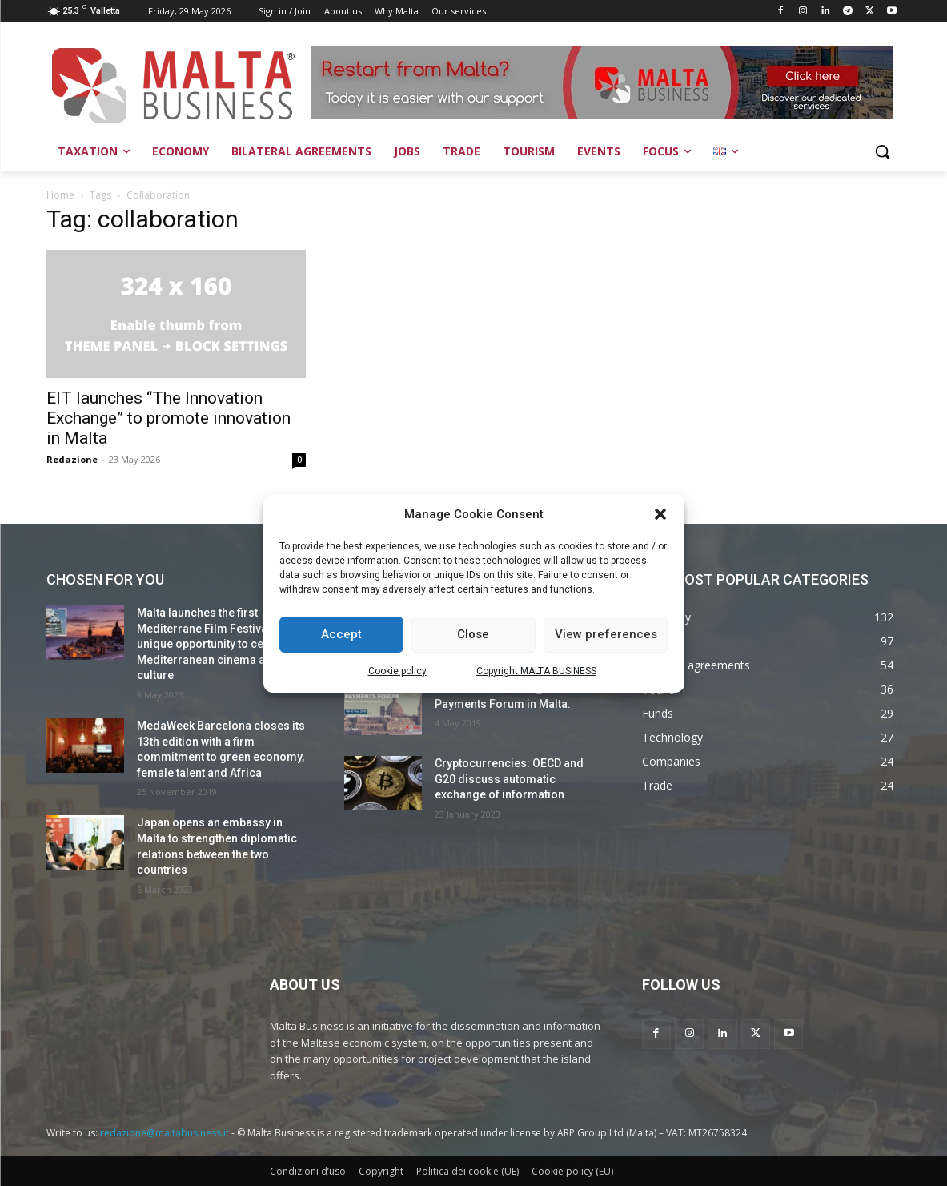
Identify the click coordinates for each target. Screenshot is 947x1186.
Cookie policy (397, 671)
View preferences (606, 634)
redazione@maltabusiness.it (164, 1133)
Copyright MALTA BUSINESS (536, 671)
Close (473, 634)
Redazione (72, 459)
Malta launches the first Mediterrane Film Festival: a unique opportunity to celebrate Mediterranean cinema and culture (218, 643)
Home (60, 195)
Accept (341, 634)
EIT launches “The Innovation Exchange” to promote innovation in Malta (168, 418)
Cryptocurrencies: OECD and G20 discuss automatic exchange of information (509, 779)
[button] (660, 514)
